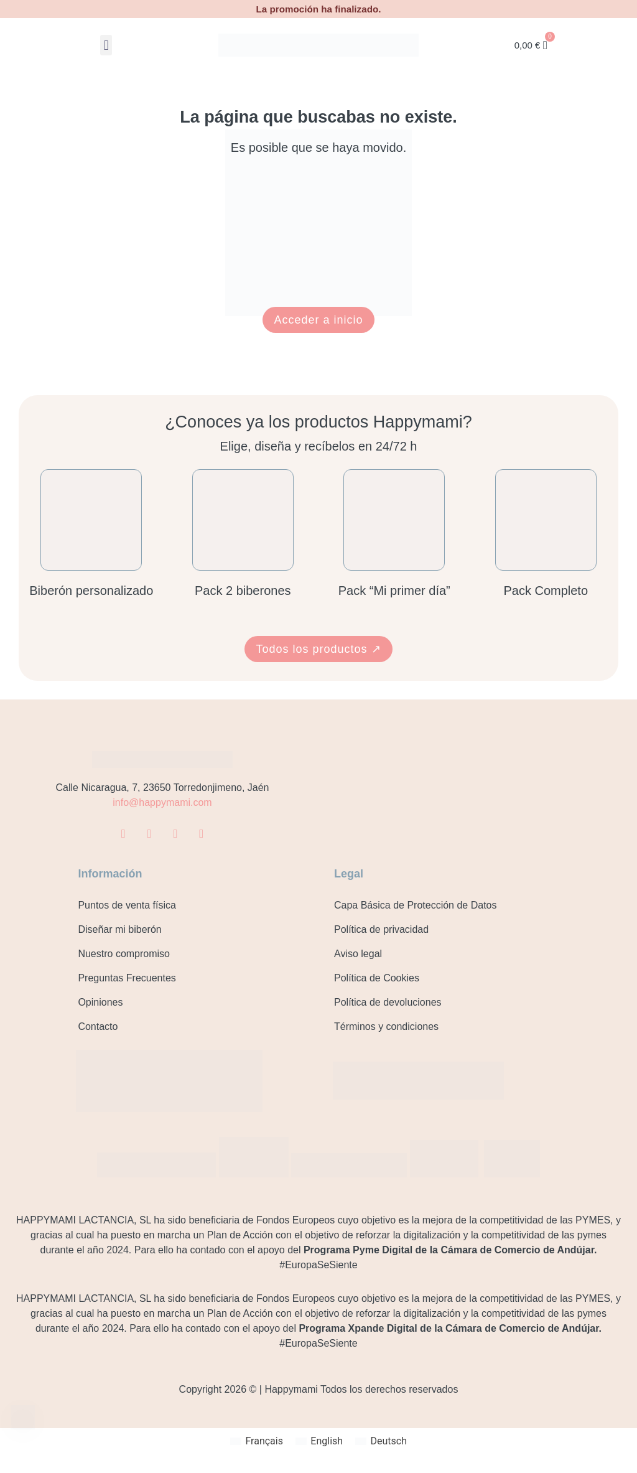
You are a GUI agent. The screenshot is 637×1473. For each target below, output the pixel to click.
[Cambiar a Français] (256, 1440)
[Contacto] (23, 1418)
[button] (106, 45)
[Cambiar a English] (319, 1440)
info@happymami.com (162, 802)
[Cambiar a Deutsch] (381, 1440)
